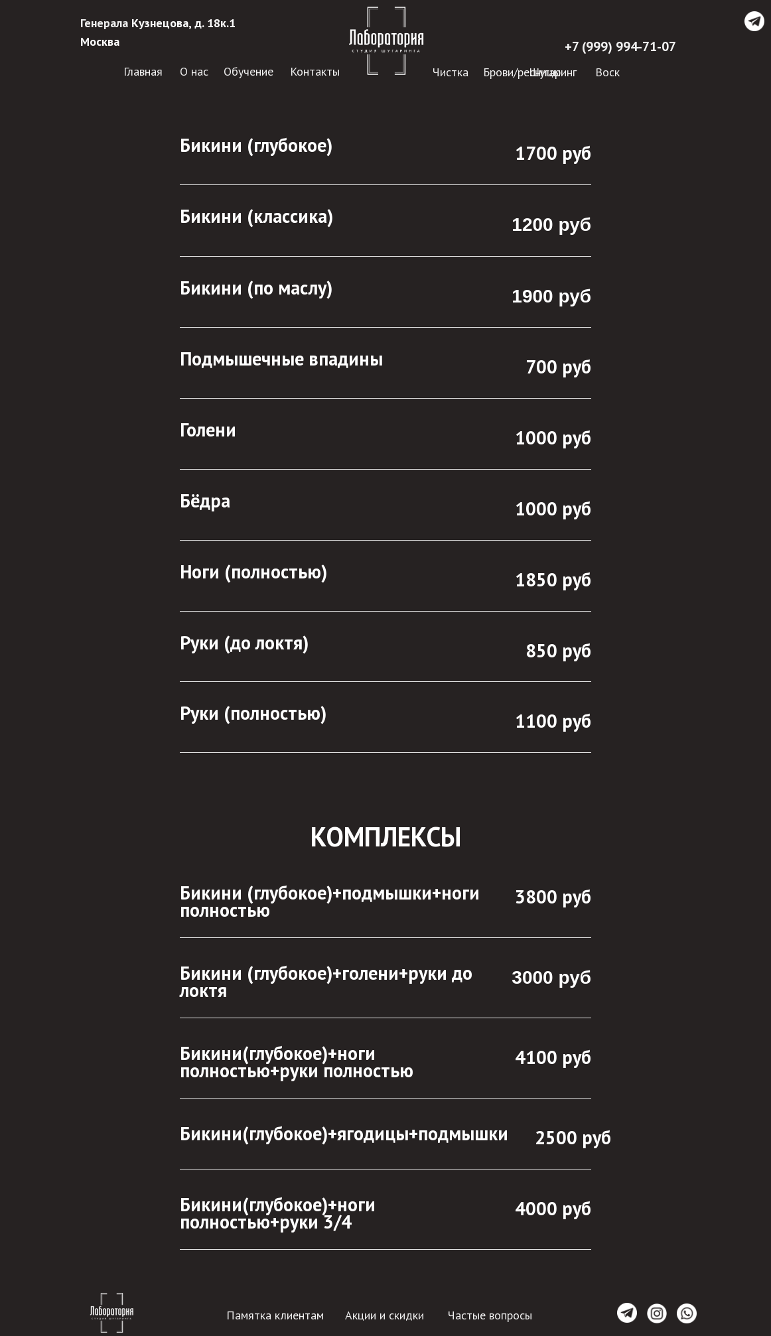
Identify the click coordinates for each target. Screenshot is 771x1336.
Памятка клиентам (275, 1315)
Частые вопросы (490, 1315)
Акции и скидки (384, 1315)
